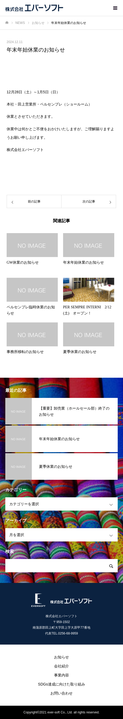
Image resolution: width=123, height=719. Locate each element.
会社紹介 (61, 666)
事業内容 (61, 675)
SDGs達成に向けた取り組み (61, 684)
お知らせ (61, 657)
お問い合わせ (61, 693)
